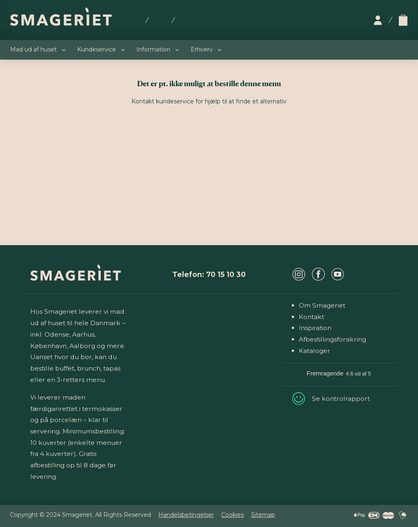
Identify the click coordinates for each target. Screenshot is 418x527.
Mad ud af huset (33, 49)
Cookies (232, 514)
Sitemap (263, 514)
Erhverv (202, 49)
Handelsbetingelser (186, 514)
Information (153, 49)
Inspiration (315, 328)
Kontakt (311, 317)
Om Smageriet (322, 305)
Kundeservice (96, 49)
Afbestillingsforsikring (332, 339)
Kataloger (314, 351)
